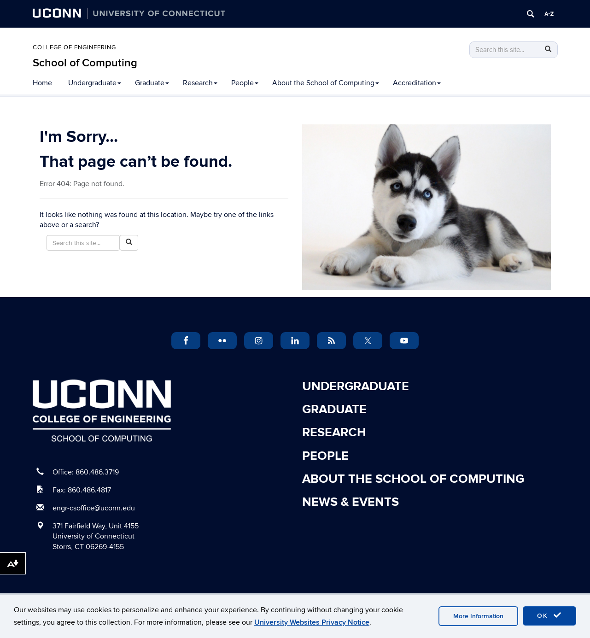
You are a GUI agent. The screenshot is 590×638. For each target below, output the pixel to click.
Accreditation (417, 83)
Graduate (152, 83)
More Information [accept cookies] (478, 616)
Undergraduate (94, 83)
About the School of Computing (325, 83)
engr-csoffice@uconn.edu (94, 508)
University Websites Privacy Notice (311, 622)
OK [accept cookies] (549, 615)
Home (42, 83)
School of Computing (85, 63)
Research (200, 83)
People (244, 83)
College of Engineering (74, 47)
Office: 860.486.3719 (86, 472)
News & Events (350, 502)
